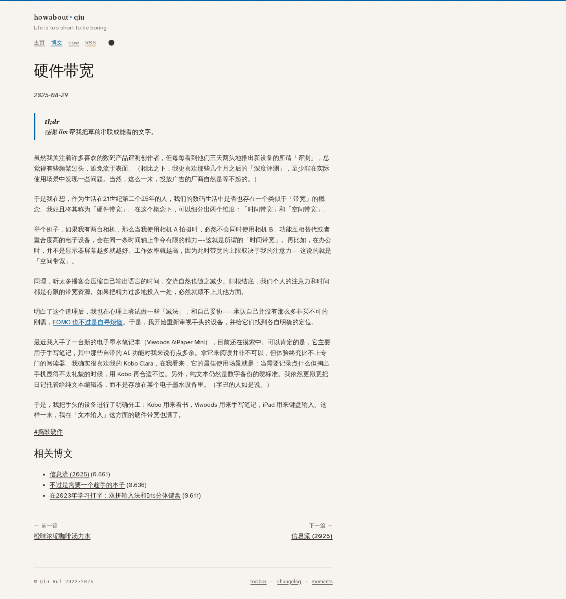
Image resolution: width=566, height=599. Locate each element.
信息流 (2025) (69, 474)
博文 (56, 42)
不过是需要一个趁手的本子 (87, 485)
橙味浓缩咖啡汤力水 (62, 536)
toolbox (258, 581)
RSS (90, 42)
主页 (39, 42)
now (73, 42)
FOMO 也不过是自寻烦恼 (88, 322)
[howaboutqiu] (71, 16)
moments (322, 581)
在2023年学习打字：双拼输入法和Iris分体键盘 (115, 495)
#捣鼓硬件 (48, 432)
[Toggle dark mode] (111, 43)
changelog (289, 581)
